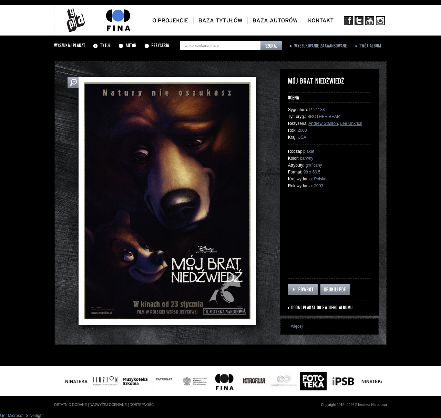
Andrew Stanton (323, 123)
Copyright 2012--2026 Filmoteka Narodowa (354, 405)
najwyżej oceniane (108, 405)
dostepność (142, 405)
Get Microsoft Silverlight (22, 415)
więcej (296, 326)
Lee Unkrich (351, 123)
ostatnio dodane (70, 405)
